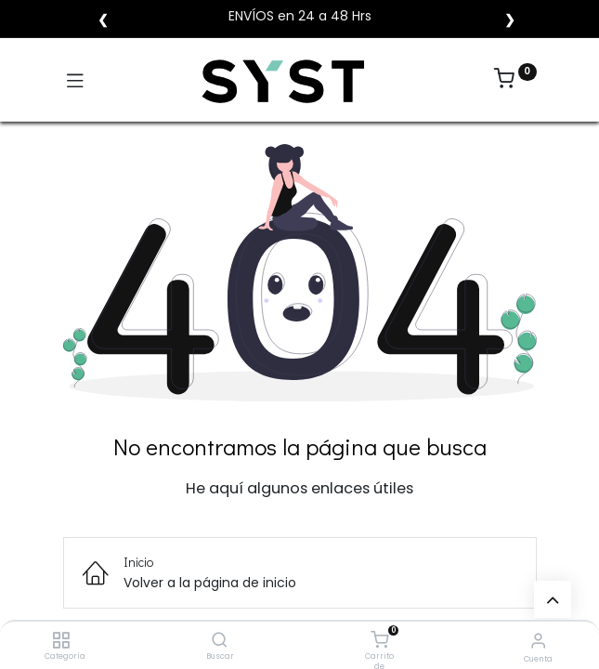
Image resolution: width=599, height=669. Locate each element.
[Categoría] (61, 641)
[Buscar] (219, 641)
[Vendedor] (538, 640)
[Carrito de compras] (379, 640)
